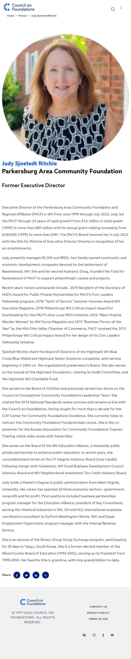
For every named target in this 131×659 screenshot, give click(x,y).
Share (6, 575)
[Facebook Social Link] (103, 634)
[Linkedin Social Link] (84, 634)
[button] (112, 8)
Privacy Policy (98, 613)
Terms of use (98, 619)
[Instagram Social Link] (94, 634)
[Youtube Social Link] (112, 634)
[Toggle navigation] (121, 8)
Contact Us (98, 607)
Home (10, 15)
